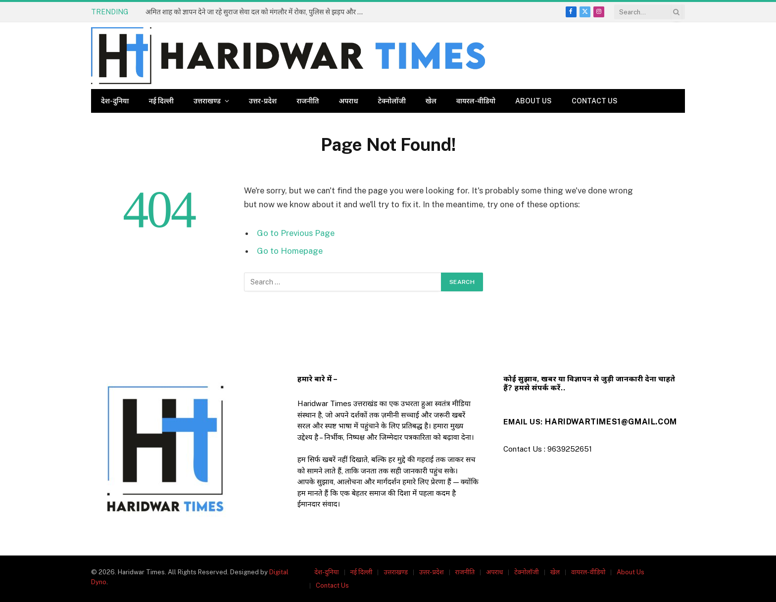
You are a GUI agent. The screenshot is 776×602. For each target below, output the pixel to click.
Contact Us (595, 101)
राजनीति (307, 101)
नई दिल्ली (161, 101)
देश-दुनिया (115, 101)
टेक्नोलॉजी (392, 101)
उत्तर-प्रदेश (263, 101)
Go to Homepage (290, 251)
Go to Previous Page (296, 233)
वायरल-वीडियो (475, 101)
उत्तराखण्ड (207, 101)
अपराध (348, 101)
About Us (533, 101)
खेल (431, 101)
